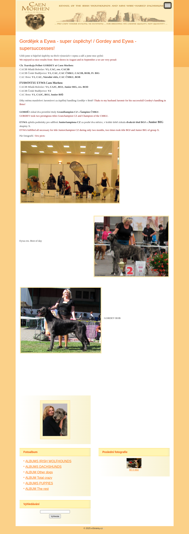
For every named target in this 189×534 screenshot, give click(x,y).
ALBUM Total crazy (38, 477)
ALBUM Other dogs (39, 472)
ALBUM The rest (37, 488)
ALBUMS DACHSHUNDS (43, 466)
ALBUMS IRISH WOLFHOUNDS (48, 461)
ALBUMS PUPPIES (39, 483)
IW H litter (134, 470)
